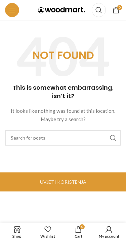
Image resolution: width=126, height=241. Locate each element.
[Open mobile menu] (12, 10)
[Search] (98, 10)
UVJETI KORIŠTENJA (63, 182)
